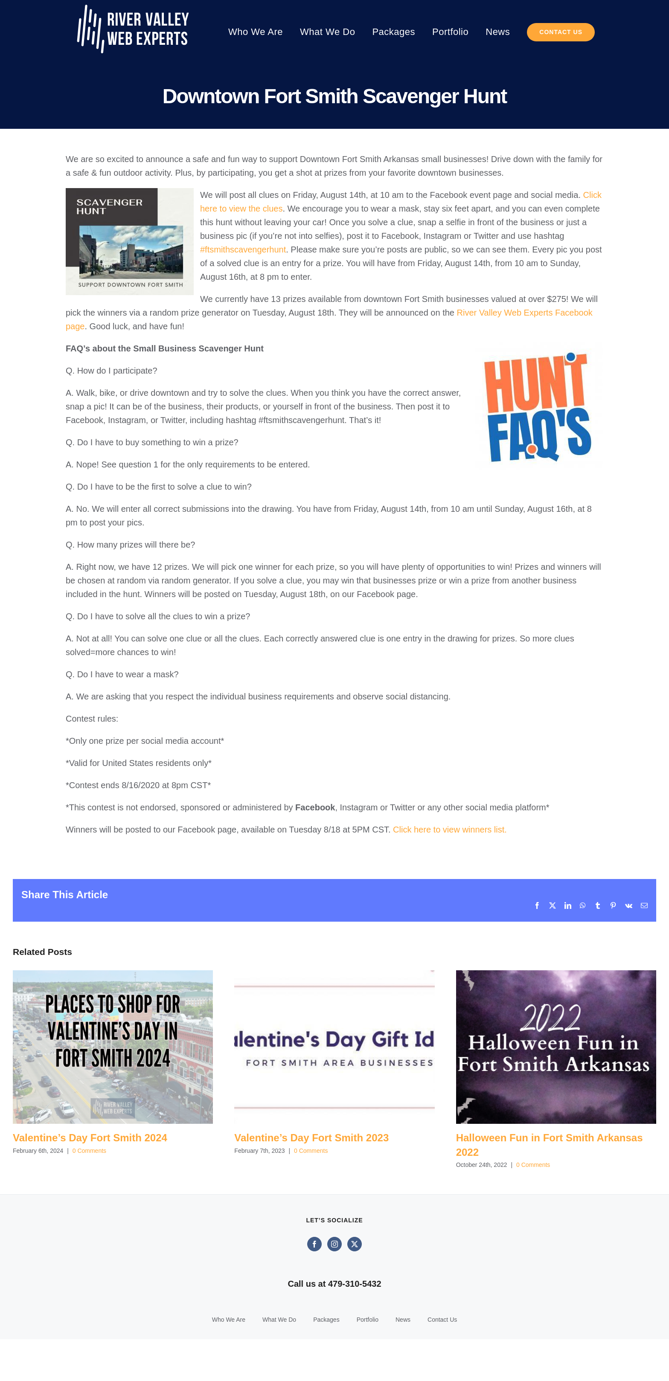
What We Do (279, 1361)
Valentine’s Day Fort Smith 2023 (311, 1137)
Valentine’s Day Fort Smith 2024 (90, 1137)
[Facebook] (314, 1286)
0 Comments (89, 1150)
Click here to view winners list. (450, 829)
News (403, 1361)
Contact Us (442, 1361)
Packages (326, 1361)
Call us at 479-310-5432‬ (334, 1325)
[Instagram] (334, 1286)
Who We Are (228, 1361)
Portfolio (367, 1361)
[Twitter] (354, 1286)
